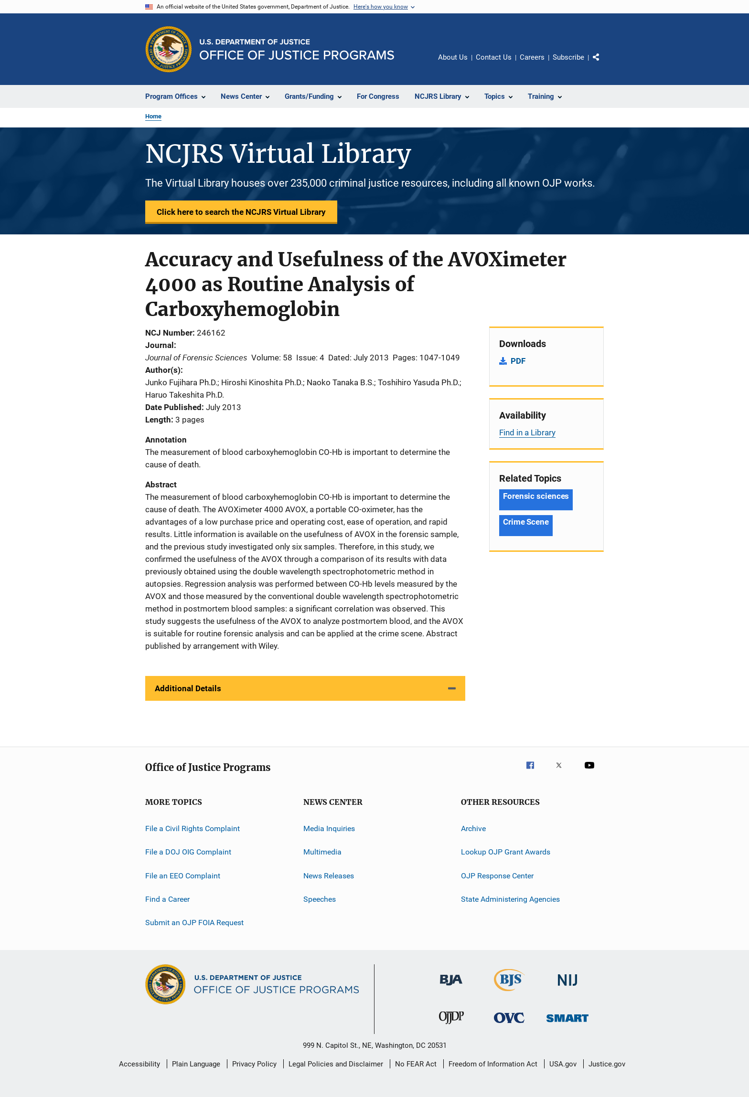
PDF (518, 361)
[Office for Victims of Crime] (509, 1025)
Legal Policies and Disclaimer (336, 1064)
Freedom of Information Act (493, 1064)
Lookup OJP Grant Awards (505, 851)
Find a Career (167, 899)
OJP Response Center (497, 875)
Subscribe (568, 57)
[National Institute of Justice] (567, 987)
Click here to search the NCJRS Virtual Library (241, 212)
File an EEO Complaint (182, 875)
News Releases (328, 875)
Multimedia (322, 851)
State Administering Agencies (510, 899)
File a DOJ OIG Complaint (188, 851)
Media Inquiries (329, 828)
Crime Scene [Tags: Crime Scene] (526, 522)
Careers (532, 57)
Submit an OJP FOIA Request (194, 922)
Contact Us (494, 57)
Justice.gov (606, 1064)
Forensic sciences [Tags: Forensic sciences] (536, 496)
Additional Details (188, 688)
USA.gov (563, 1064)
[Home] (297, 49)
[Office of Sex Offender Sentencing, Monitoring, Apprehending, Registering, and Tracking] (567, 1024)
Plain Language (196, 1064)
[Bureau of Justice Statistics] (509, 993)
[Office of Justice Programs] (168, 49)
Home (153, 116)
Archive (473, 828)
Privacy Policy (254, 1064)
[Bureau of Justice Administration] (451, 987)
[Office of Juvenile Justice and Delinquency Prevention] (451, 1026)
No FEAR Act (416, 1064)
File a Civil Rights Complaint (192, 828)
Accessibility (139, 1064)
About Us (453, 57)
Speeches (319, 899)
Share (603, 64)
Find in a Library (527, 432)
